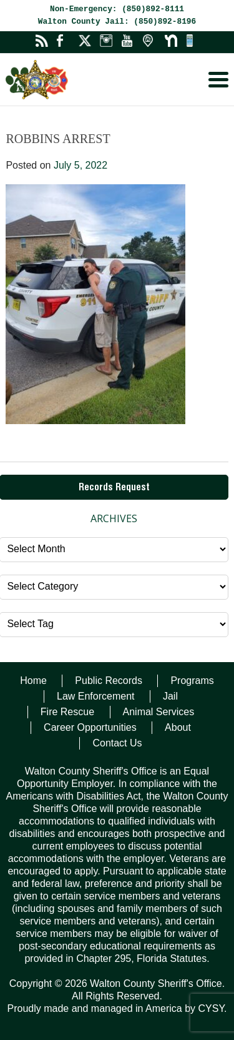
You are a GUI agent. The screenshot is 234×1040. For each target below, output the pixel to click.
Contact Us (117, 743)
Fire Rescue (67, 711)
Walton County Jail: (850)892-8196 (117, 21)
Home (33, 680)
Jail (170, 696)
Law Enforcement (96, 696)
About (178, 727)
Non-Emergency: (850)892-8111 (117, 9)
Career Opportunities (90, 727)
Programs (191, 680)
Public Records (108, 680)
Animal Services (159, 711)
